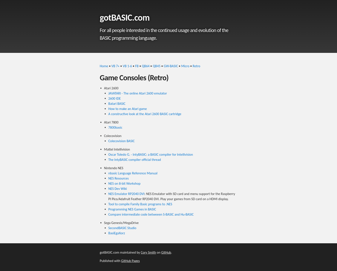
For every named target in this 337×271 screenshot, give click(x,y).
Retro (196, 66)
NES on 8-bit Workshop (124, 183)
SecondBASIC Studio (122, 228)
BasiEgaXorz (116, 233)
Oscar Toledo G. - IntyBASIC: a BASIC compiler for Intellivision (150, 154)
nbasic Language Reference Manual (132, 173)
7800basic (115, 127)
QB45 (157, 66)
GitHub (166, 252)
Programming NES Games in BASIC (132, 209)
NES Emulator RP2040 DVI (126, 194)
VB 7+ (115, 66)
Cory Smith (148, 252)
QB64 (146, 66)
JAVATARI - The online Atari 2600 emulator (137, 93)
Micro (185, 66)
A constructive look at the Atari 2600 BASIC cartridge (144, 114)
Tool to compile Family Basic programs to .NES (140, 204)
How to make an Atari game (127, 109)
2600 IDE (114, 98)
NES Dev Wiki (117, 189)
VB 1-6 (127, 66)
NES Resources (118, 178)
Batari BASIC (117, 104)
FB (137, 66)
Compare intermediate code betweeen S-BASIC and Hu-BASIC (151, 214)
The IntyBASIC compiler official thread (134, 160)
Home (104, 66)
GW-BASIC (171, 66)
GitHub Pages (130, 261)
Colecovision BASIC (121, 141)
